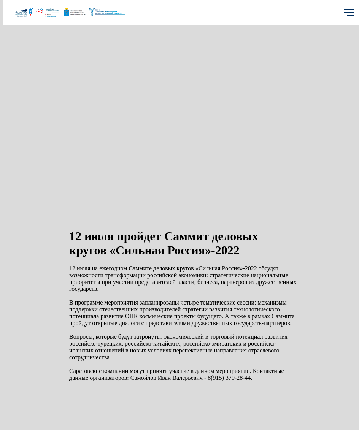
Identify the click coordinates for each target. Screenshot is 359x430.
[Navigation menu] (349, 12)
